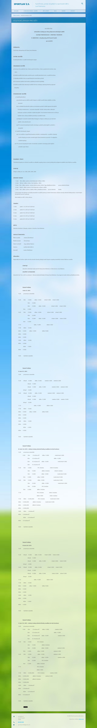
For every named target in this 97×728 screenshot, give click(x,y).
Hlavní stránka (16, 15)
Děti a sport (46, 11)
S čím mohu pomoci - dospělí (31, 11)
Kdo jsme (16, 11)
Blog (55, 11)
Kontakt (73, 11)
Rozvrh (63, 11)
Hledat (82, 4)
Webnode (81, 719)
